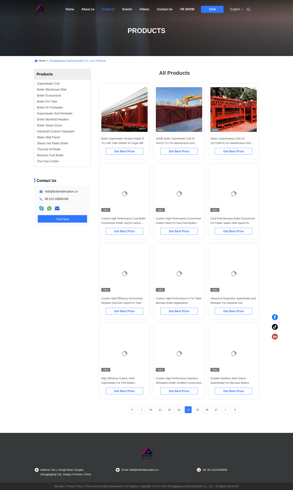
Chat (212, 9)
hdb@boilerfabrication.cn (61, 191)
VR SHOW (187, 9)
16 (206, 409)
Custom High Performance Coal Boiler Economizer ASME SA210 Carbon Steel (123, 223)
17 (216, 409)
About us (87, 9)
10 (150, 409)
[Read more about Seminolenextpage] (132, 409)
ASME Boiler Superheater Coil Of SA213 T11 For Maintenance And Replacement (175, 143)
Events (127, 9)
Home (70, 9)
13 (178, 409)
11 (160, 409)
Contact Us (164, 9)
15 (197, 409)
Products (108, 9)
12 (169, 409)
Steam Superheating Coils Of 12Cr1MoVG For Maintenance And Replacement (230, 143)
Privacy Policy (75, 486)
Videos (144, 9)
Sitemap (59, 486)
